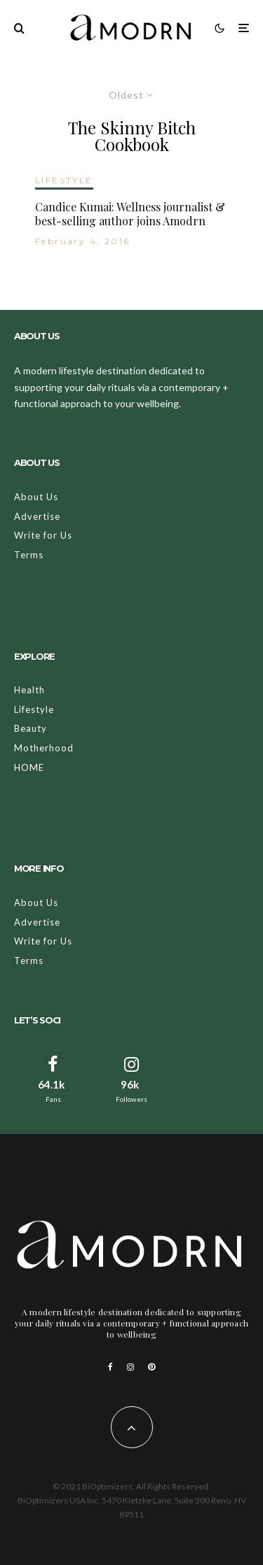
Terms (28, 554)
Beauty (30, 728)
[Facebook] (110, 1367)
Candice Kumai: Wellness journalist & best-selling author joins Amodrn (130, 213)
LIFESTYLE (64, 180)
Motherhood (44, 747)
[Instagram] (130, 1367)
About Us (36, 496)
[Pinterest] (151, 1367)
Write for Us (43, 535)
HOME (29, 767)
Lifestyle (34, 709)
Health (29, 689)
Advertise (37, 516)
